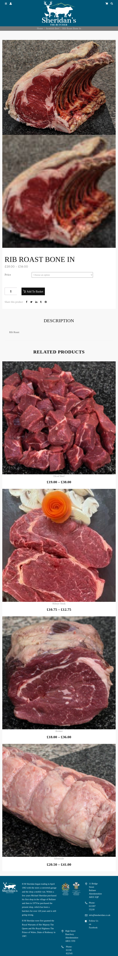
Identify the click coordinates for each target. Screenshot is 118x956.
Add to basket (35, 291)
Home (40, 28)
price (8, 274)
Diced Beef (59, 476)
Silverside (59, 858)
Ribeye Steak (59, 603)
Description (59, 320)
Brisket (59, 731)
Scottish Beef (52, 28)
